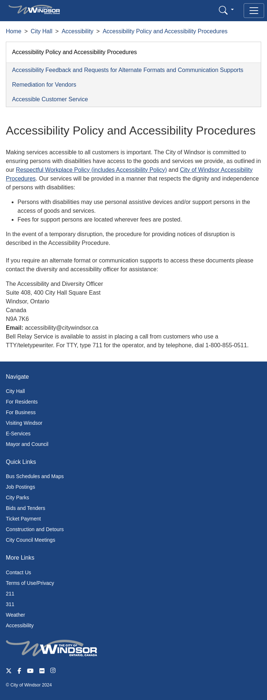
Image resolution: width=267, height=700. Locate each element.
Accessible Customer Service (50, 99)
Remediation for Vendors (44, 85)
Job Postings (20, 487)
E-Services (18, 433)
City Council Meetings (30, 540)
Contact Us (18, 572)
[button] (226, 10)
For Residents (22, 402)
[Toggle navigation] (254, 10)
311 (10, 604)
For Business (21, 412)
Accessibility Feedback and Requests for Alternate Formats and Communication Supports (127, 70)
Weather (15, 615)
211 (10, 594)
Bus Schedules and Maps (35, 476)
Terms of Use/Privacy (30, 583)
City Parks (17, 497)
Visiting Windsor (24, 423)
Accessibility (77, 31)
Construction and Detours (35, 529)
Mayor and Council (27, 444)
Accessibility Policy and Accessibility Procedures (164, 31)
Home (14, 31)
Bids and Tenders (25, 508)
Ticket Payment (23, 519)
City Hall (42, 31)
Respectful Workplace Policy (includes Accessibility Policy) (91, 170)
